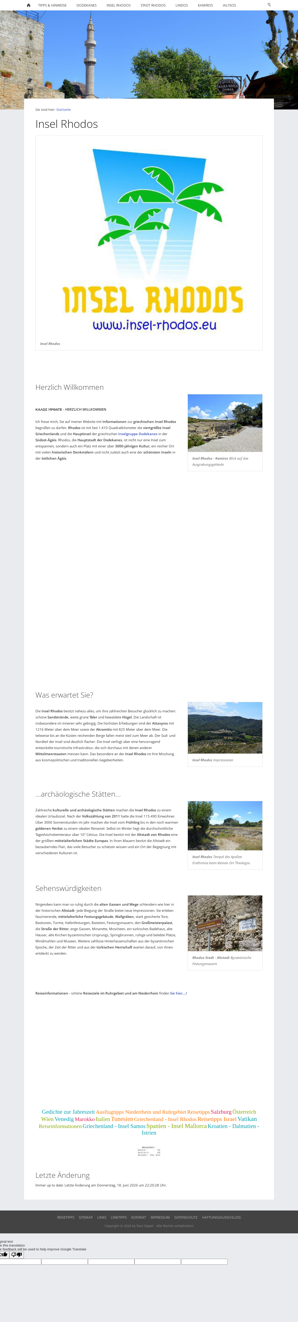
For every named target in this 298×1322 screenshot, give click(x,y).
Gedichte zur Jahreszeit (68, 1112)
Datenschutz (186, 1217)
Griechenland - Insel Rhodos (165, 1119)
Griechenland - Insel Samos (114, 1126)
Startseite (63, 110)
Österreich (244, 1112)
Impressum (160, 1217)
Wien (47, 1119)
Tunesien (122, 1119)
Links (101, 1217)
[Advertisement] (149, 649)
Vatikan (247, 1118)
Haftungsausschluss (221, 1217)
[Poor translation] (16, 1255)
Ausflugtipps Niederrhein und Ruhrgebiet (141, 1112)
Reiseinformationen (60, 1126)
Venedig (64, 1119)
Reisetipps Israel (217, 1119)
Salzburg (221, 1112)
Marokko (85, 1119)
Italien (103, 1119)
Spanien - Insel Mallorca (176, 1126)
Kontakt (138, 1217)
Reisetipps (198, 1112)
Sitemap (86, 1217)
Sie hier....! (178, 993)
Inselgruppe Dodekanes (137, 434)
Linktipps (119, 1217)
